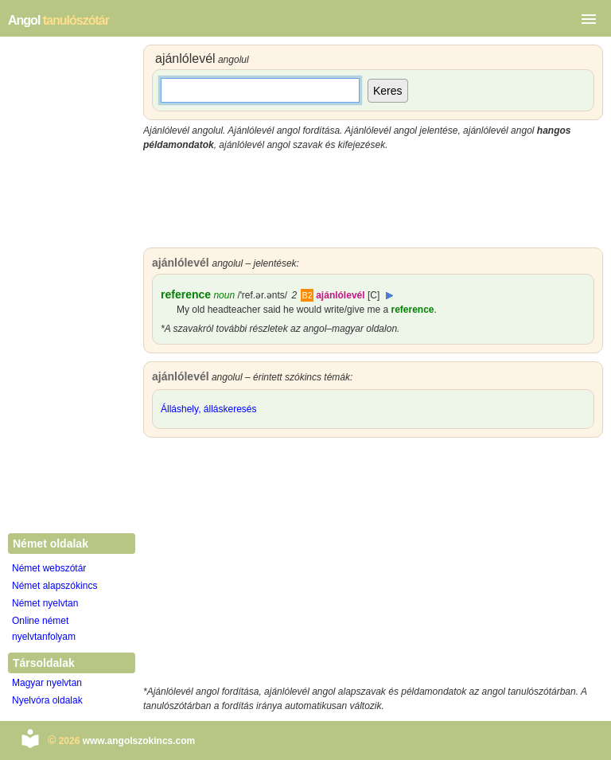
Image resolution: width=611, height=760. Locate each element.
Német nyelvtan (45, 603)
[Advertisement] (373, 200)
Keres (388, 90)
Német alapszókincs (54, 585)
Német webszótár (49, 568)
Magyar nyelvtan (47, 682)
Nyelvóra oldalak (47, 700)
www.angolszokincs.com (139, 740)
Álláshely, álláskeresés (209, 409)
